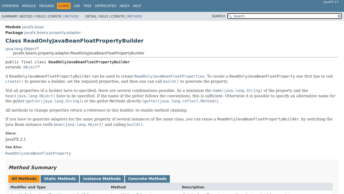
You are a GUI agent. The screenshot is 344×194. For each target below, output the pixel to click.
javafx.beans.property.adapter (52, 32)
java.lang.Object (20, 49)
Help (137, 6)
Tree (87, 6)
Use (77, 6)
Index (125, 6)
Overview (10, 6)
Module (29, 6)
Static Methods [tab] (60, 178)
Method (71, 16)
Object (30, 67)
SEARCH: (219, 16)
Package (46, 6)
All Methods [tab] (24, 178)
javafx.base (33, 27)
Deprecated (105, 6)
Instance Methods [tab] (102, 178)
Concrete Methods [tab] (147, 178)
